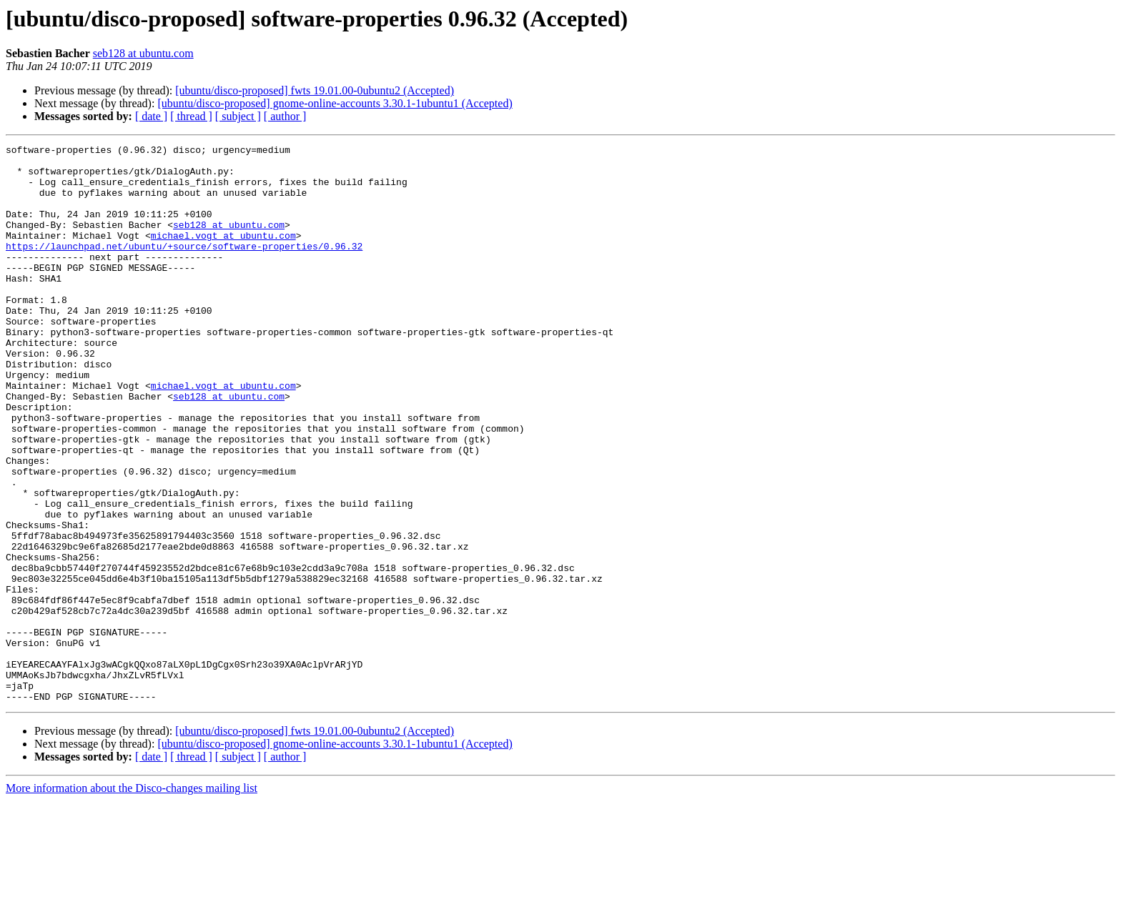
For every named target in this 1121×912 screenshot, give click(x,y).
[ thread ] (191, 116)
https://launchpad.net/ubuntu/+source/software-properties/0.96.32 (184, 267)
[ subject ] (238, 116)
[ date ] (151, 116)
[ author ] (285, 116)
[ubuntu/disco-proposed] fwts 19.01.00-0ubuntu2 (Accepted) (314, 90)
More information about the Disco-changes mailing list (131, 899)
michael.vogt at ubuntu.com (223, 254)
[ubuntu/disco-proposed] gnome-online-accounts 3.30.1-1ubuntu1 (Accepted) (334, 103)
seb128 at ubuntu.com (143, 53)
